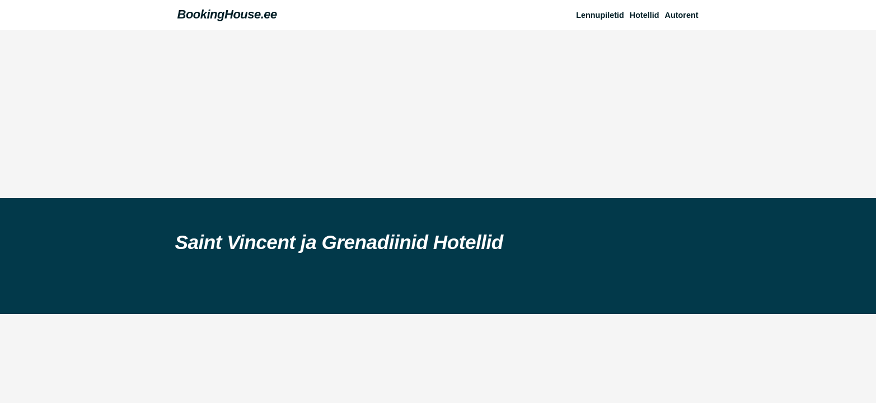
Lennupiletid (600, 15)
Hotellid (644, 15)
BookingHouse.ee (227, 14)
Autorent (682, 15)
